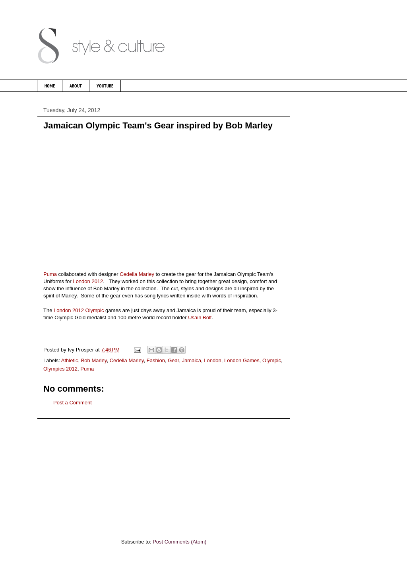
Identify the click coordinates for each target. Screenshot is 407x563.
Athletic (69, 360)
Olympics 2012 (60, 369)
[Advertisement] (163, 474)
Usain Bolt (199, 317)
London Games (242, 360)
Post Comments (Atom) (179, 542)
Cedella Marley (137, 274)
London (212, 360)
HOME (50, 86)
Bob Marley (94, 360)
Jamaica (191, 360)
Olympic (271, 360)
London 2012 (87, 281)
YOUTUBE (105, 86)
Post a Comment (72, 403)
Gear (173, 360)
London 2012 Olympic (79, 310)
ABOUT (76, 86)
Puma (50, 274)
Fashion (156, 360)
